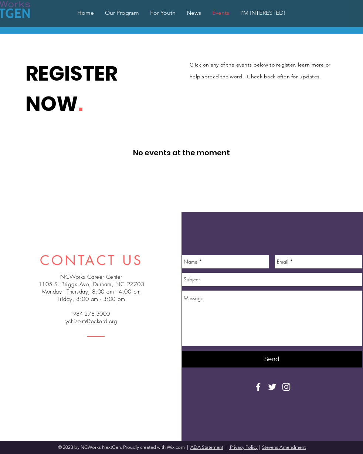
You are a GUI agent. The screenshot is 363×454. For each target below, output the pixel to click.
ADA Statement (206, 447)
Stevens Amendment (284, 447)
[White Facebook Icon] (258, 387)
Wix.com (176, 447)
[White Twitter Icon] (272, 387)
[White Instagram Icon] (286, 387)
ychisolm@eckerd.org (91, 321)
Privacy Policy (243, 447)
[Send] (272, 359)
